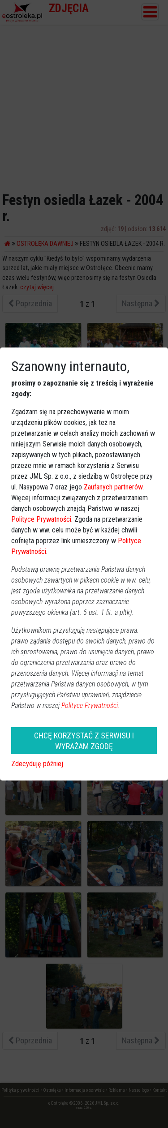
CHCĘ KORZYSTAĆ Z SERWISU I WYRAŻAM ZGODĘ (84, 741)
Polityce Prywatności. (90, 705)
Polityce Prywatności (41, 519)
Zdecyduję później (37, 763)
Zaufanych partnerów (113, 487)
